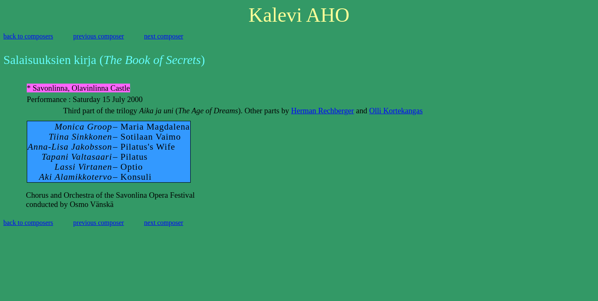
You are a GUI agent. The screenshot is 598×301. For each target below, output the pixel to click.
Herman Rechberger (322, 110)
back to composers (28, 36)
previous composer (98, 36)
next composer (163, 36)
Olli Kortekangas (396, 110)
